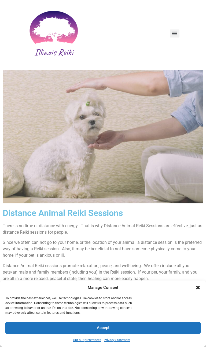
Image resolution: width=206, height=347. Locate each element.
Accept (103, 328)
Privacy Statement (117, 340)
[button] (198, 287)
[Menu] (174, 33)
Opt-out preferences (87, 340)
